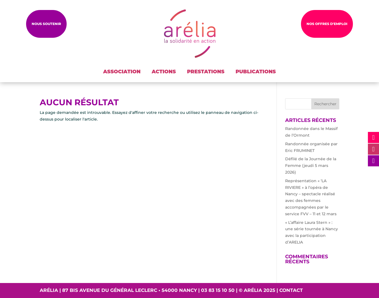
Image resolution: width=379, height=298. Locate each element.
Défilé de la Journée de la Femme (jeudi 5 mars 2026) (310, 165)
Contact (291, 290)
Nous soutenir (46, 24)
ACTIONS (164, 72)
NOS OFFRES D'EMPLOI (327, 24)
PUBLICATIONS (255, 72)
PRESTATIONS (205, 72)
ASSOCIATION (122, 72)
